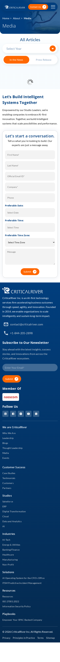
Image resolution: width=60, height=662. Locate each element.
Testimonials (8, 478)
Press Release (43, 59)
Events (5, 458)
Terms (40, 637)
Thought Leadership (12, 448)
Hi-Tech (6, 539)
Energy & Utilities (11, 544)
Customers (8, 483)
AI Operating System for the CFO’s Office (23, 578)
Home (5, 18)
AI (3, 526)
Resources (7, 596)
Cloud (5, 516)
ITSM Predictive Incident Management (21, 583)
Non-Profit (8, 564)
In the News (16, 59)
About (16, 18)
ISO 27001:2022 (10, 601)
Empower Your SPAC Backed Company (22, 619)
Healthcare (8, 554)
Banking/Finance (11, 549)
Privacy (6, 637)
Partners (6, 488)
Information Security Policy (16, 606)
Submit (31, 272)
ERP (4, 506)
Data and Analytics (12, 521)
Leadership (8, 438)
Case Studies (8, 473)
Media (27, 18)
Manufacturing (10, 559)
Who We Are (9, 433)
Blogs (5, 443)
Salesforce (7, 501)
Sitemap (50, 637)
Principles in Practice (24, 637)
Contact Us (38, 7)
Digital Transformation (14, 511)
